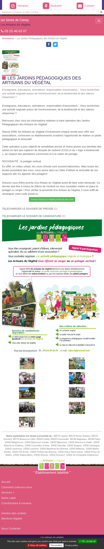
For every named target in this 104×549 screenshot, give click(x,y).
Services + (7, 492)
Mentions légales (11, 518)
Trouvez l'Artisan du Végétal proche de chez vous (52, 199)
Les (15, 22)
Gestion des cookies (13, 513)
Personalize (56, 545)
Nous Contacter (11, 528)
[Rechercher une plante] (49, 12)
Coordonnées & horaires (16, 503)
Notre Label (8, 498)
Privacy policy (71, 545)
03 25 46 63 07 (14, 31)
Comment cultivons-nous (16, 487)
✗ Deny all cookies (37, 545)
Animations (8, 38)
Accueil (5, 481)
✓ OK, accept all (87, 541)
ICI (55, 208)
